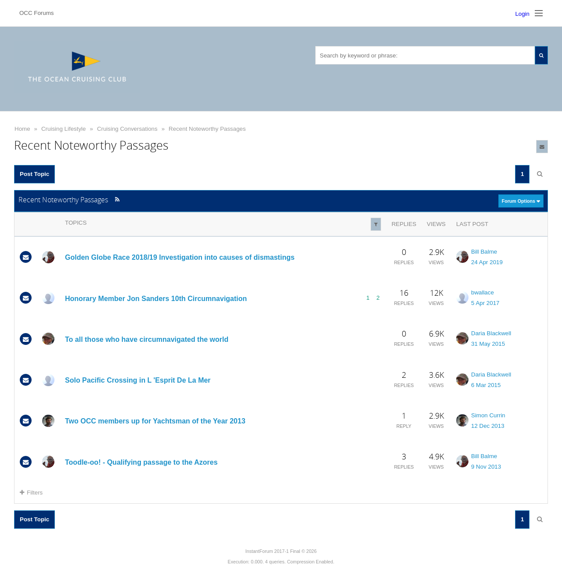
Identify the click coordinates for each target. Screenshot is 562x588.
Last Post (472, 224)
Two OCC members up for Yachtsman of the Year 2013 (155, 421)
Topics (75, 222)
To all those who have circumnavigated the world (146, 339)
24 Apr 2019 (487, 262)
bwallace (482, 292)
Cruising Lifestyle (63, 128)
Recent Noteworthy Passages (207, 128)
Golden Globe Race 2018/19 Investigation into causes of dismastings (180, 257)
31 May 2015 (488, 344)
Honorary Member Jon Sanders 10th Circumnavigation (156, 298)
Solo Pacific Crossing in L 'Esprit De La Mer (138, 380)
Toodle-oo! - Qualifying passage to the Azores (141, 462)
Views (436, 224)
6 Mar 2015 (486, 385)
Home (22, 128)
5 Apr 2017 (485, 303)
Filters (31, 492)
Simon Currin (488, 415)
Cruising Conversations (127, 128)
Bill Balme (484, 251)
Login (522, 14)
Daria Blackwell (491, 333)
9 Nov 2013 (486, 466)
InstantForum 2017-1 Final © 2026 (281, 551)
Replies (404, 224)
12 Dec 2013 (487, 426)
